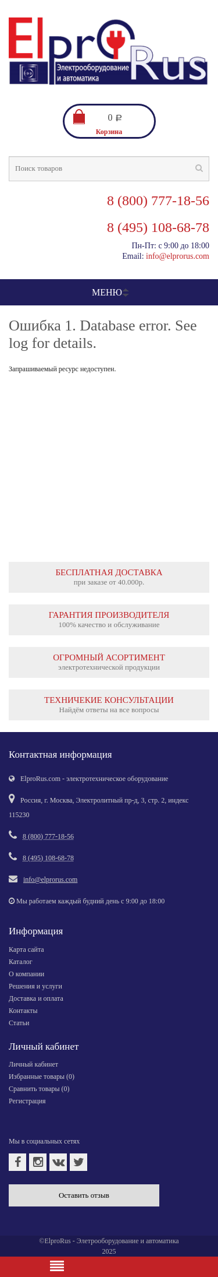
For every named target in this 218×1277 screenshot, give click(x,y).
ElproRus (57, 1241)
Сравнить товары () (39, 1089)
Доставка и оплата (36, 998)
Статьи (19, 1023)
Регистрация (27, 1101)
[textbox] (109, 168)
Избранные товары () (41, 1076)
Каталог (21, 962)
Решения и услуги (35, 986)
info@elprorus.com (177, 256)
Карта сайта (26, 949)
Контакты (23, 1011)
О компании (26, 974)
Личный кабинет (33, 1064)
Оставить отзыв (84, 1195)
